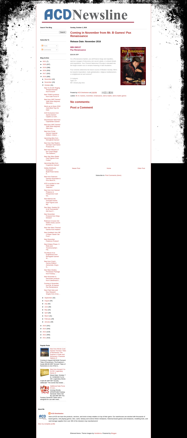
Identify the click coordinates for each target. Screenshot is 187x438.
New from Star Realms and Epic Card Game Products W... (52, 145)
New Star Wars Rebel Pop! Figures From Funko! (51, 158)
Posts (44, 46)
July (46, 304)
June (46, 307)
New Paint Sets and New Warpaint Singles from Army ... (52, 292)
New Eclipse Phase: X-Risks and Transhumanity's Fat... (52, 247)
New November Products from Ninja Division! (52, 216)
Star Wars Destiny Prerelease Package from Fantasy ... (52, 272)
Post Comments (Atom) (113, 175)
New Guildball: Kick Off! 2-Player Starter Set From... (52, 234)
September (48, 298)
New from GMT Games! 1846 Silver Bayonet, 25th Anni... (52, 101)
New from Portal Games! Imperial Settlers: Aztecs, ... (51, 133)
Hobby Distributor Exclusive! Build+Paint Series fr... (51, 171)
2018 (45, 70)
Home (109, 168)
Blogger (113, 433)
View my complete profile (46, 424)
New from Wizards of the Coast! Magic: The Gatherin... (51, 151)
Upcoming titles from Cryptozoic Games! (51, 164)
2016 (45, 76)
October (47, 85)
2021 (45, 61)
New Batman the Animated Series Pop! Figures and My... (51, 201)
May (46, 310)
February (47, 319)
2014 (45, 329)
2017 (45, 73)
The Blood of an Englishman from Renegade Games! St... (51, 255)
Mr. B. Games (80, 96)
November (48, 82)
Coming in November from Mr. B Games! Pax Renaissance (51, 285)
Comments (46, 50)
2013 (45, 332)
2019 (45, 67)
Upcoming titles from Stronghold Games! (51, 139)
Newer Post (76, 168)
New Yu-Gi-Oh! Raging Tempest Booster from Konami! (52, 89)
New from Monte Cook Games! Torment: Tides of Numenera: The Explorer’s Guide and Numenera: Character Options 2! (58, 353)
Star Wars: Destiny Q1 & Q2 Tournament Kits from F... (52, 209)
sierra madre (107, 96)
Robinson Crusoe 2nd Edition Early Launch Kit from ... (52, 223)
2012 (45, 335)
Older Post (141, 168)
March (46, 316)
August (47, 301)
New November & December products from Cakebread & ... (52, 278)
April (46, 313)
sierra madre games (119, 96)
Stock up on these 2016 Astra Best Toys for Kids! (52, 108)
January (47, 322)
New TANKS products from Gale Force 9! (51, 95)
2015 (45, 326)
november (89, 96)
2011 (45, 338)
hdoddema (98, 433)
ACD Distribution (57, 413)
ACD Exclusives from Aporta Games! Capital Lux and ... (51, 115)
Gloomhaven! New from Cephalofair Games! (52, 121)
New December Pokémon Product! (51, 240)
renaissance (98, 96)
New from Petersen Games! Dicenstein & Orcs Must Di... (52, 178)
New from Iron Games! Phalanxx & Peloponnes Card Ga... (52, 193)
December (48, 79)
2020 (45, 64)
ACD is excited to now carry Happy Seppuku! (51, 185)
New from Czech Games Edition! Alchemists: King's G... (51, 264)
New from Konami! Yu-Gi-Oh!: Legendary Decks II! (58, 371)
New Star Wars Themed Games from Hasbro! (52, 228)
